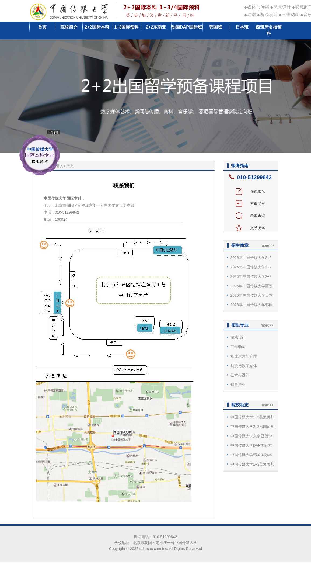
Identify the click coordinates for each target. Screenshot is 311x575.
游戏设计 (238, 337)
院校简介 (69, 27)
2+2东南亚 (156, 27)
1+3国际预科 (126, 27)
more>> (267, 245)
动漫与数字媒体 (243, 365)
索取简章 (250, 203)
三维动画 (238, 347)
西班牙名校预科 (269, 30)
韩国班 (215, 27)
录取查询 (250, 215)
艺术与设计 (239, 375)
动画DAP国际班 (186, 27)
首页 (42, 27)
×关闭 (54, 133)
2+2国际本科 (97, 27)
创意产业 (238, 384)
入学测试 (250, 228)
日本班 (242, 27)
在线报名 (250, 191)
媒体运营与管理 (243, 356)
